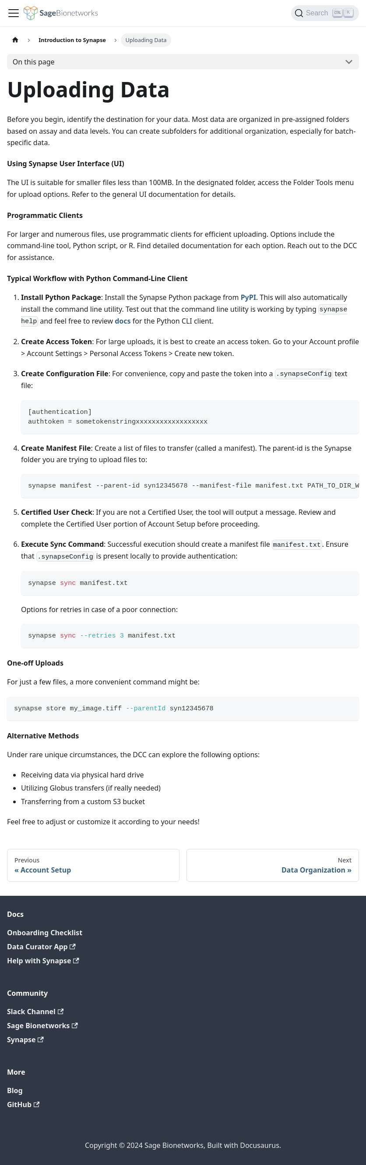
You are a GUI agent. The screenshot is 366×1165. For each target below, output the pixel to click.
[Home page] (15, 40)
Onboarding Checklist (44, 932)
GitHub (23, 1104)
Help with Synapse (43, 960)
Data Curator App (41, 946)
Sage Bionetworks (42, 1025)
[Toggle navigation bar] (13, 13)
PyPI (248, 297)
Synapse (25, 1039)
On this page (34, 62)
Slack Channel (35, 1011)
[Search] (325, 13)
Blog (15, 1090)
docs (122, 321)
